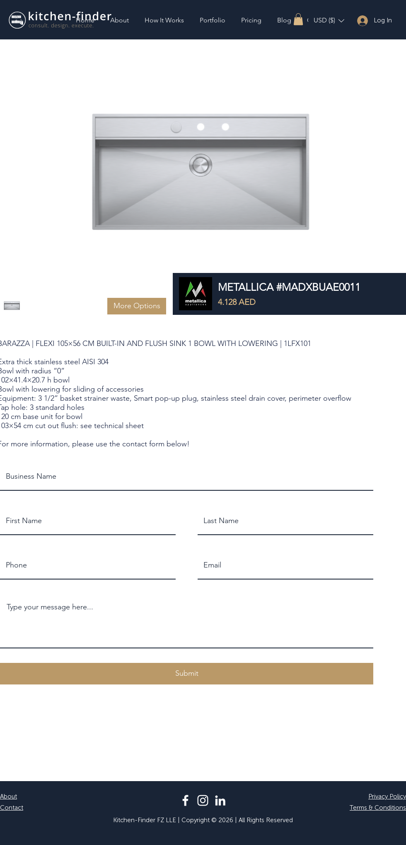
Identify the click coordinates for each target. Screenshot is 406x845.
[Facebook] (185, 800)
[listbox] (329, 20)
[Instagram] (203, 800)
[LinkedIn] (220, 800)
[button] (298, 19)
